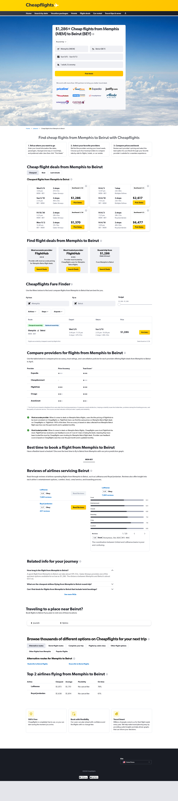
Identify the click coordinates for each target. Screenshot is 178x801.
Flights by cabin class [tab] (97, 644)
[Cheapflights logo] (40, 5)
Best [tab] (43, 171)
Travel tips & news (113, 13)
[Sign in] (125, 13)
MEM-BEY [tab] (89, 457)
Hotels (74, 13)
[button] (70, 56)
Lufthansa (44, 488)
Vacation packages (59, 13)
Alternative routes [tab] (36, 644)
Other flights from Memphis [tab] (40, 649)
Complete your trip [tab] (76, 644)
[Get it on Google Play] (83, 775)
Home (29, 13)
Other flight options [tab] (118, 644)
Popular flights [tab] (62, 649)
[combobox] (61, 41)
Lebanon (35, 126)
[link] (42, 267)
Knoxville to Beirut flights (79, 662)
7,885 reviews (45, 495)
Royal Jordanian (46, 502)
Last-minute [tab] (55, 171)
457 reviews (45, 509)
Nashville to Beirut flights (37, 662)
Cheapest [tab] (33, 171)
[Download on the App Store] (94, 775)
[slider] (119, 302)
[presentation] (93, 34)
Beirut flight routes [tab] (56, 644)
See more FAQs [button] (70, 592)
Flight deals (85, 13)
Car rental (97, 13)
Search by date (41, 13)
